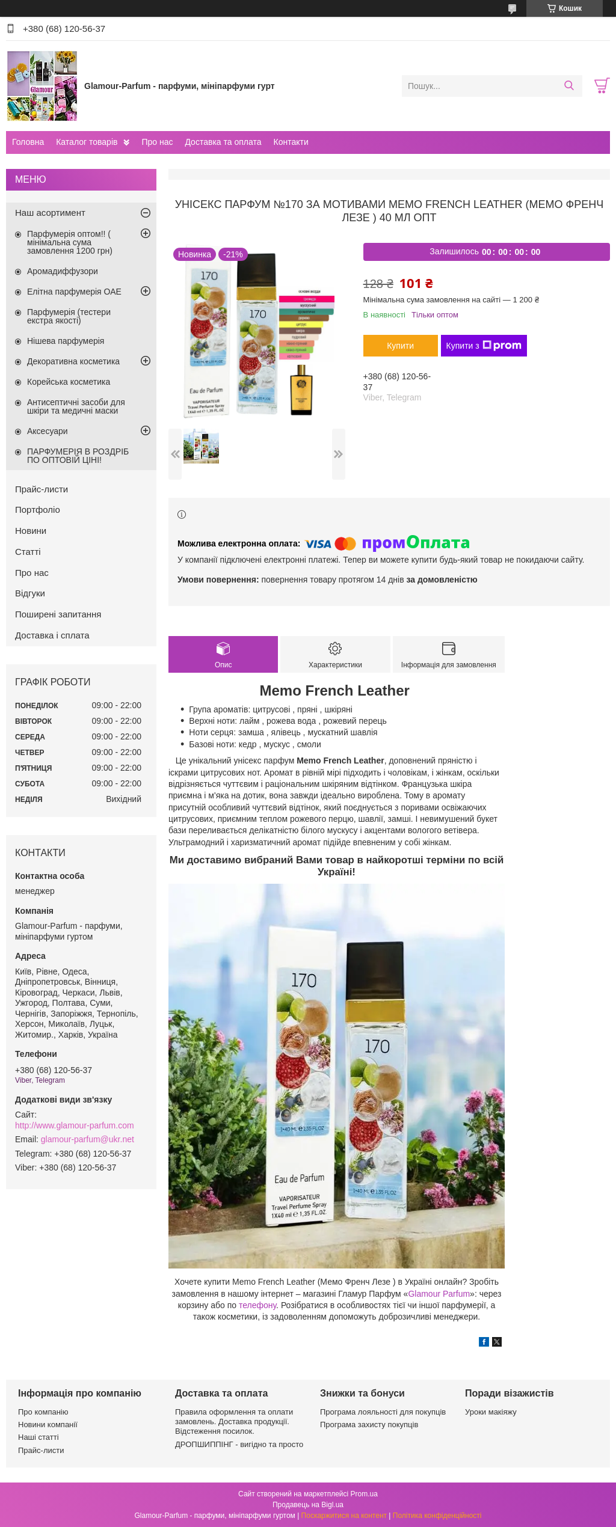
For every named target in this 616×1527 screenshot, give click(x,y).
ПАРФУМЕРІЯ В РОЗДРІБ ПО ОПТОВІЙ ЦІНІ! (78, 456)
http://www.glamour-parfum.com (74, 1125)
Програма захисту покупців (369, 1424)
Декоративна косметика (73, 361)
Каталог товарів (86, 142)
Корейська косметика (68, 382)
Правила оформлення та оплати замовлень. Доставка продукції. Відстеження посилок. (234, 1421)
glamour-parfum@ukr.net (87, 1139)
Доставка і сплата (52, 635)
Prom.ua (364, 1494)
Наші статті (38, 1437)
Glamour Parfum (439, 1294)
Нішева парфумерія (65, 341)
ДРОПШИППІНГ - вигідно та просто (239, 1444)
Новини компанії (48, 1424)
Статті (28, 551)
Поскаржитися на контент (344, 1515)
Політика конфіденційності (437, 1515)
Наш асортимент (50, 212)
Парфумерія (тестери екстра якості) (69, 316)
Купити (400, 345)
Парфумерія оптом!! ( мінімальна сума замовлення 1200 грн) (69, 242)
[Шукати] (568, 86)
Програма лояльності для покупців (383, 1411)
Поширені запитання (58, 614)
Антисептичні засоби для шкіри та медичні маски (76, 406)
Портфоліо (37, 509)
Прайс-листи (41, 489)
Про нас (157, 142)
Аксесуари (47, 431)
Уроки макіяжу (491, 1411)
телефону (257, 1305)
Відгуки (30, 593)
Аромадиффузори (62, 271)
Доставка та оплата (223, 142)
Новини (30, 530)
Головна (28, 142)
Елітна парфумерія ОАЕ (74, 291)
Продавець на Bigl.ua (308, 1505)
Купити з (484, 345)
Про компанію (43, 1411)
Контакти (290, 142)
